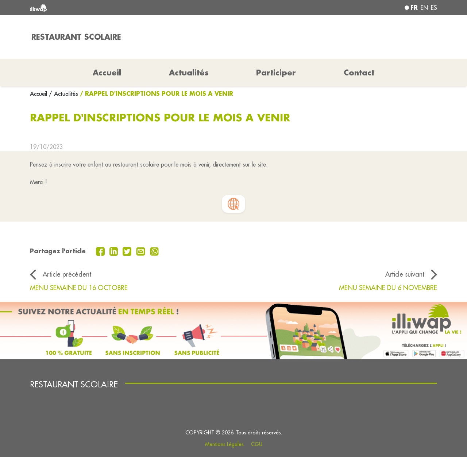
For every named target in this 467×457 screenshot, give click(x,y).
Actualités (189, 72)
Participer (276, 72)
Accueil (39, 93)
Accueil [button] (107, 72)
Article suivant (404, 274)
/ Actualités (63, 93)
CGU (256, 444)
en (424, 7)
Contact (359, 72)
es (434, 7)
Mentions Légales (224, 444)
